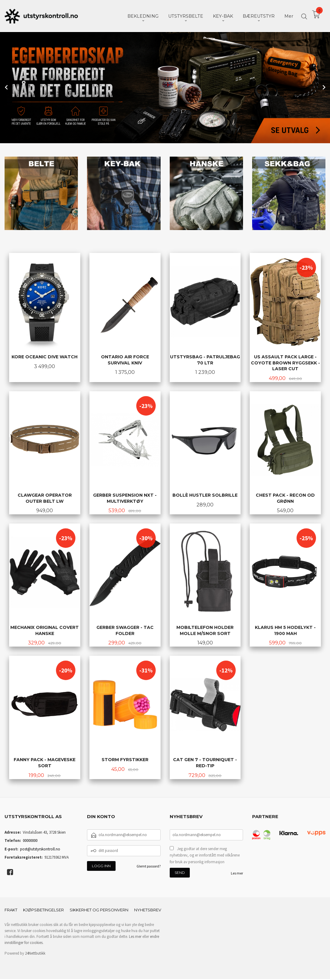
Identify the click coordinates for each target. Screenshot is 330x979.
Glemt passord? (149, 865)
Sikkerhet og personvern (99, 909)
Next (323, 87)
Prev (6, 87)
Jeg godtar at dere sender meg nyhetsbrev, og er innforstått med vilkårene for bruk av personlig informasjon (205, 855)
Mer (288, 15)
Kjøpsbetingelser (43, 909)
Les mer (237, 872)
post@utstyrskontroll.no (40, 848)
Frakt (11, 909)
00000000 (30, 839)
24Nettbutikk (35, 952)
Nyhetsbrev (147, 909)
